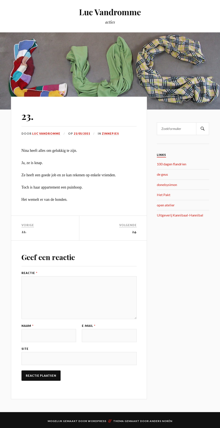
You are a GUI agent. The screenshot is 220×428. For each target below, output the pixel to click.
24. (134, 231)
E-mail (88, 325)
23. (27, 116)
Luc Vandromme (110, 11)
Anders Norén (161, 421)
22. (23, 231)
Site (25, 348)
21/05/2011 (82, 133)
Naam (27, 325)
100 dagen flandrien (171, 164)
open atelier (166, 205)
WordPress (97, 421)
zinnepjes (110, 133)
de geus (162, 174)
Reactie (29, 273)
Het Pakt (163, 195)
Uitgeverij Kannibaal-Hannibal (180, 215)
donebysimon (167, 185)
